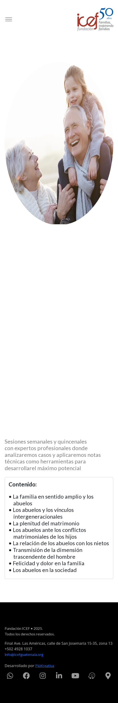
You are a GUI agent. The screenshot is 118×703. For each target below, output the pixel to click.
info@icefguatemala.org (24, 654)
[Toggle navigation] (8, 19)
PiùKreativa (44, 665)
